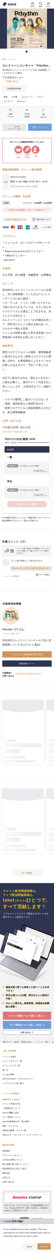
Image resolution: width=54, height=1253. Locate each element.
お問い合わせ (8, 1182)
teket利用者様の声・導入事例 (15, 1121)
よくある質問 (8, 1074)
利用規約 (6, 1151)
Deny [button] (29, 1246)
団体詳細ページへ (27, 663)
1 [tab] (27, 52)
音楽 (4, 59)
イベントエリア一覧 (11, 1065)
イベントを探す (9, 1056)
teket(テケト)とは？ (11, 1099)
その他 (12, 59)
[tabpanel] (27, 29)
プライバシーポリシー (12, 1155)
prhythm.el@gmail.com (15, 431)
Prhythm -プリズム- (13, 629)
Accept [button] (44, 1246)
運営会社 (6, 1173)
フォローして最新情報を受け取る (27, 654)
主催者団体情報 (14, 88)
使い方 (5, 1070)
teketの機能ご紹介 (10, 1112)
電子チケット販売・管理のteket (17, 1042)
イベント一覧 (42, 1042)
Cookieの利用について (12, 1159)
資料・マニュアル (10, 1126)
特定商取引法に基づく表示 (14, 1168)
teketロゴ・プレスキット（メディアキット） (22, 1135)
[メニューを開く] (48, 4)
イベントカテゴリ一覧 (12, 1061)
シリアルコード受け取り (13, 1083)
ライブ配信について (11, 1117)
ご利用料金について (11, 1108)
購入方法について (44, 219)
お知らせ (6, 1177)
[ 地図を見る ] (12, 81)
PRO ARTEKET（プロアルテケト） (18, 1079)
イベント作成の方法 (11, 1103)
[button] (3, 1239)
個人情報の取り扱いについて (15, 1164)
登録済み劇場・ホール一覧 (14, 1130)
